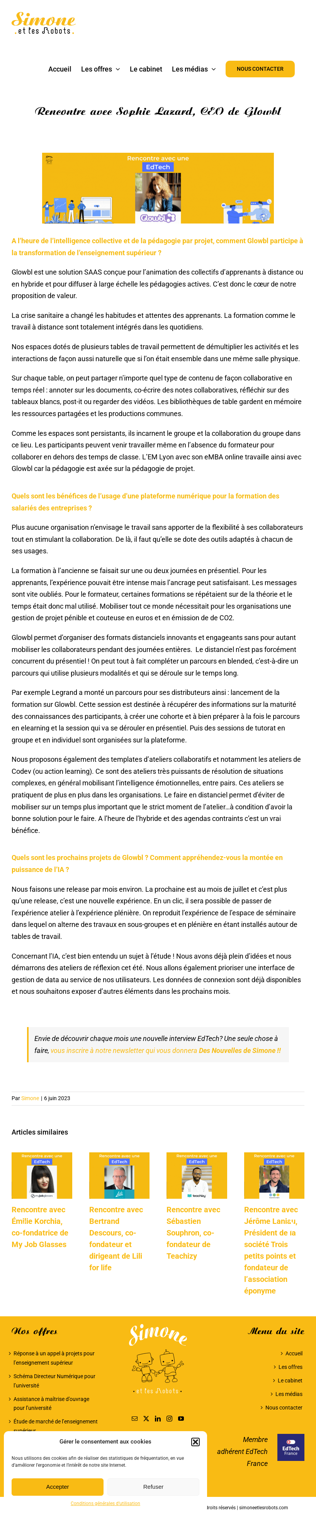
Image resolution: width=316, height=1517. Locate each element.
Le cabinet (290, 1380)
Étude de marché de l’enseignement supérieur (56, 1426)
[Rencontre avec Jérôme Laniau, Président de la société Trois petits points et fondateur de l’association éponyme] (274, 1156)
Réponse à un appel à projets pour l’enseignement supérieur (54, 1358)
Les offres (290, 1367)
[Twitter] (146, 1418)
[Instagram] (169, 1418)
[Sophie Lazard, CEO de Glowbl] (158, 188)
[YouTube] (181, 1418)
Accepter (57, 1486)
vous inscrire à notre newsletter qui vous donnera (166, 1050)
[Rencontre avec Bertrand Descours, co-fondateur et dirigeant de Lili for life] (119, 1156)
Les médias (288, 1394)
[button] (195, 1442)
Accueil (293, 1353)
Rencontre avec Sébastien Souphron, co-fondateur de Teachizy (193, 1233)
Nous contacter (283, 1407)
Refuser (153, 1486)
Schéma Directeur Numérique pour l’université (54, 1381)
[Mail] (135, 1418)
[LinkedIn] (158, 1418)
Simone (30, 1098)
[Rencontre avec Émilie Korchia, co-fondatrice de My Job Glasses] (42, 1156)
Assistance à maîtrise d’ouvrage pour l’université (51, 1403)
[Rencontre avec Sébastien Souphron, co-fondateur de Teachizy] (196, 1156)
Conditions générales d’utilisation (105, 1503)
